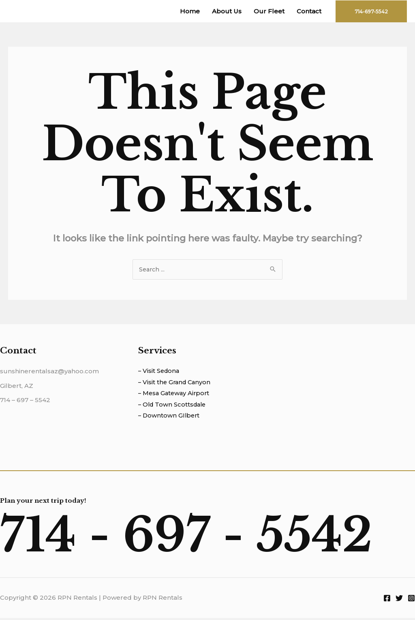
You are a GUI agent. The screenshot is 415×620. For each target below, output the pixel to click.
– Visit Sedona (159, 372)
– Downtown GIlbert (169, 418)
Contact (309, 11)
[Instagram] (411, 600)
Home (190, 11)
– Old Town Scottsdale (173, 406)
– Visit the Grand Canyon (176, 384)
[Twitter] (399, 600)
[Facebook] (387, 600)
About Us (227, 11)
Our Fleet (269, 11)
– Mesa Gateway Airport (175, 395)
